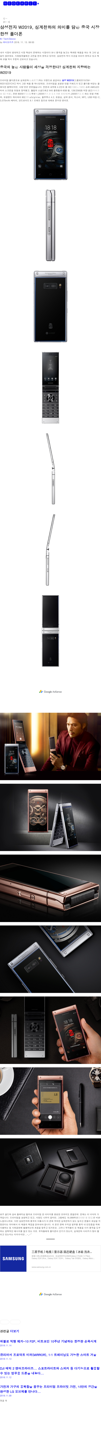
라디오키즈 (8, 42)
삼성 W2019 (68, 80)
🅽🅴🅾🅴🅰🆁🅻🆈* (21, 3)
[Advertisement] (50, 691)
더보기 (14, 1331)
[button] (4, 11)
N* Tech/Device (8, 38)
